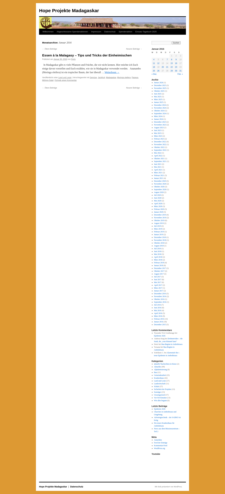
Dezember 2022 (160, 142)
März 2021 (158, 172)
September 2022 (160, 150)
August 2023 (159, 127)
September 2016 (160, 302)
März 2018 (158, 260)
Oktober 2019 (159, 220)
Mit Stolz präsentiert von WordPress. (168, 487)
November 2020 (160, 184)
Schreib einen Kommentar (66, 80)
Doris (73, 59)
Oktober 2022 (159, 147)
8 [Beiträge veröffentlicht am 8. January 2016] (171, 59)
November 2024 (160, 108)
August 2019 (159, 223)
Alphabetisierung (160, 369)
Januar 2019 (158, 234)
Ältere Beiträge (49, 49)
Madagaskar (111, 77)
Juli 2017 (157, 277)
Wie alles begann (160, 400)
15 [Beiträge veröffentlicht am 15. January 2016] (172, 63)
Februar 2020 (159, 209)
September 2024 (160, 113)
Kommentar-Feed (160, 445)
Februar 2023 (159, 139)
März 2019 (158, 229)
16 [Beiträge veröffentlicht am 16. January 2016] (176, 63)
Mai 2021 (157, 167)
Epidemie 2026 (159, 336)
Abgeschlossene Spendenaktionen (72, 31)
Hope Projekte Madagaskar (69, 10)
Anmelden (158, 440)
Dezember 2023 (160, 122)
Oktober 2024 (159, 111)
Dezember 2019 (160, 215)
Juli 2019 (157, 226)
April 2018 (158, 257)
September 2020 (160, 189)
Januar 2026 (158, 82)
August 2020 (159, 192)
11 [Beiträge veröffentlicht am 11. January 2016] (154, 63)
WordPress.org (159, 448)
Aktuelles (157, 367)
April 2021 (158, 170)
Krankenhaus (159, 378)
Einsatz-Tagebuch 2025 (146, 31)
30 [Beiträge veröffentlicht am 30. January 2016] (176, 71)
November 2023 (160, 125)
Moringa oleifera (124, 77)
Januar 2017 (158, 291)
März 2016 (158, 316)
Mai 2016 (157, 310)
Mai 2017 (157, 282)
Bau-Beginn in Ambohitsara (171, 344)
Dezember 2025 (160, 85)
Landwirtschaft (159, 384)
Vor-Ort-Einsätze (160, 398)
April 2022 (158, 156)
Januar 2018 (158, 265)
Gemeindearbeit (160, 375)
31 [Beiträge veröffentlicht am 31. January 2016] (181, 71)
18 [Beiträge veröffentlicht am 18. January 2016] (154, 67)
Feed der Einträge (160, 443)
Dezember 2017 (160, 268)
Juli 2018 (157, 248)
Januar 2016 (158, 322)
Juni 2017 (157, 279)
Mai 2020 (157, 201)
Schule (156, 386)
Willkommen (48, 31)
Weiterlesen (112, 72)
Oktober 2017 (159, 271)
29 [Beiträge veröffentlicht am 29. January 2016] (172, 71)
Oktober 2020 (159, 187)
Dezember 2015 (160, 324)
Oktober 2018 (159, 243)
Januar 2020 (158, 212)
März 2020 (158, 206)
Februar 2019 (159, 232)
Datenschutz (109, 31)
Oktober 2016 (159, 299)
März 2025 (158, 99)
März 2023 (158, 136)
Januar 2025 (158, 102)
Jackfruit (101, 77)
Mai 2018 (157, 254)
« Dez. (154, 74)
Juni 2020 (157, 198)
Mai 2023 (157, 133)
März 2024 (158, 116)
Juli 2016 (157, 305)
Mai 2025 (157, 97)
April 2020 (158, 203)
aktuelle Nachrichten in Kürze (165, 364)
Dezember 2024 (160, 105)
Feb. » (180, 74)
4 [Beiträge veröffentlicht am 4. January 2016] (153, 59)
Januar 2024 (158, 119)
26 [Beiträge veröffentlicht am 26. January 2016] (158, 71)
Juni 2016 (157, 308)
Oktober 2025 (159, 91)
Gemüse (93, 77)
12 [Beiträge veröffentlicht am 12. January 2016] (158, 63)
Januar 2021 (158, 178)
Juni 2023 (157, 130)
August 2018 (159, 246)
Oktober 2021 (159, 158)
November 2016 (160, 296)
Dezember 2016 (160, 293)
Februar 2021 (159, 175)
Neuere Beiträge (134, 49)
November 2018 (160, 240)
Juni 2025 (157, 94)
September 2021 (160, 161)
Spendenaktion (125, 31)
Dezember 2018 (160, 237)
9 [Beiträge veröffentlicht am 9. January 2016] (176, 59)
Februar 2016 (159, 319)
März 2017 (158, 288)
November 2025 (160, 88)
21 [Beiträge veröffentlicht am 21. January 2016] (167, 67)
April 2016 (158, 313)
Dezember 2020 (160, 181)
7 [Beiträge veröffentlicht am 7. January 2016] (167, 59)
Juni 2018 (157, 251)
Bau (155, 372)
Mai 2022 (157, 153)
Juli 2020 (157, 195)
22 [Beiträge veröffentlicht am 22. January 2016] (172, 67)
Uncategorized (159, 395)
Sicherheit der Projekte (162, 389)
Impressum (96, 31)
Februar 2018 (159, 263)
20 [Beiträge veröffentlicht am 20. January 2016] (163, 67)
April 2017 (158, 285)
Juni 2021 (157, 164)
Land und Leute (64, 77)
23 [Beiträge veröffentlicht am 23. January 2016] (176, 67)
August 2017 (159, 274)
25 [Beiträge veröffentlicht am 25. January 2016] (154, 71)
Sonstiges (157, 392)
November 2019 (160, 218)
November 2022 (160, 144)
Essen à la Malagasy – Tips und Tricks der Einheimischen (87, 55)
